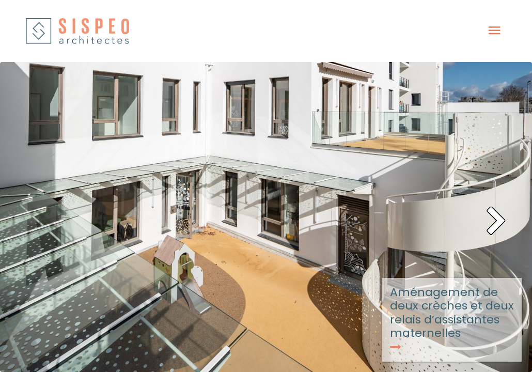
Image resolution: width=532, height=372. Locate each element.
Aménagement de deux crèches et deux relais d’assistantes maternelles (452, 318)
